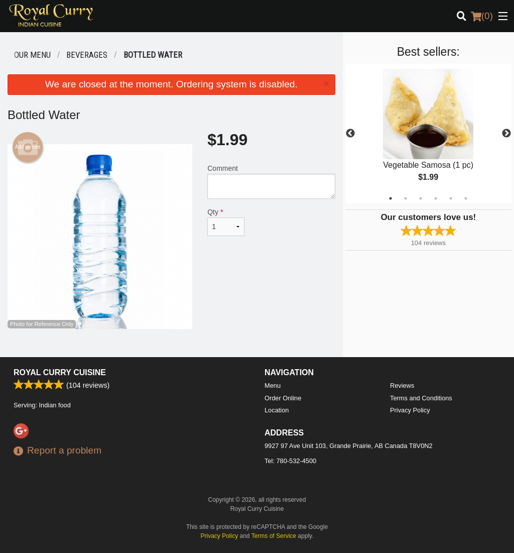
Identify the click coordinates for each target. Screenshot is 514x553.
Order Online (283, 398)
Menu (273, 385)
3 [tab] (421, 198)
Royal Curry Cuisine (60, 372)
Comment (271, 181)
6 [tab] (466, 198)
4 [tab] (436, 198)
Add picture (28, 147)
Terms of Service (273, 535)
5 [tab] (451, 198)
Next (506, 134)
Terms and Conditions (421, 398)
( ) (482, 16)
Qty (225, 222)
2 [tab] (406, 198)
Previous (350, 134)
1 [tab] (391, 198)
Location (277, 410)
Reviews (402, 385)
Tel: (290, 461)
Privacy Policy (410, 410)
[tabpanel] (428, 133)
